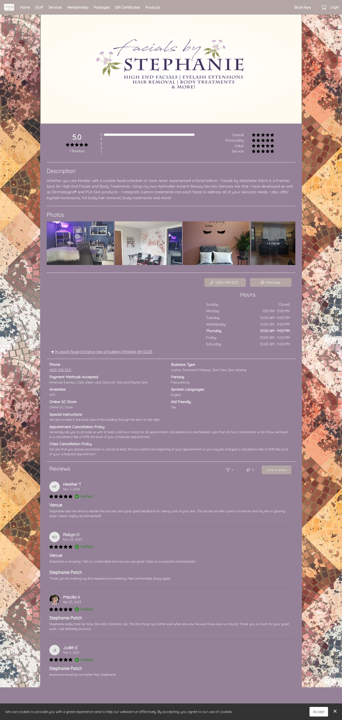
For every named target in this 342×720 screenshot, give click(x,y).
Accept (319, 712)
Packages (102, 7)
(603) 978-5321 (60, 370)
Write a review (276, 470)
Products (152, 7)
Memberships (78, 7)
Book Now (302, 7)
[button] (324, 7)
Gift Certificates (127, 7)
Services (55, 7)
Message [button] (270, 282)
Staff (39, 7)
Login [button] (334, 7)
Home (25, 7)
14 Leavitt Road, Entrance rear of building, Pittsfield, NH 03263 (101, 352)
